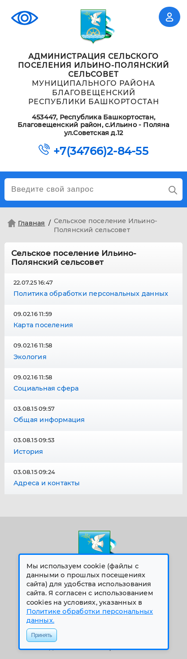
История (28, 452)
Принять (41, 635)
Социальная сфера (45, 388)
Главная (25, 223)
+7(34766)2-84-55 (100, 151)
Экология (30, 357)
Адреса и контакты (46, 483)
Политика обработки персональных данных (90, 294)
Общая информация (49, 420)
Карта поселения (43, 325)
